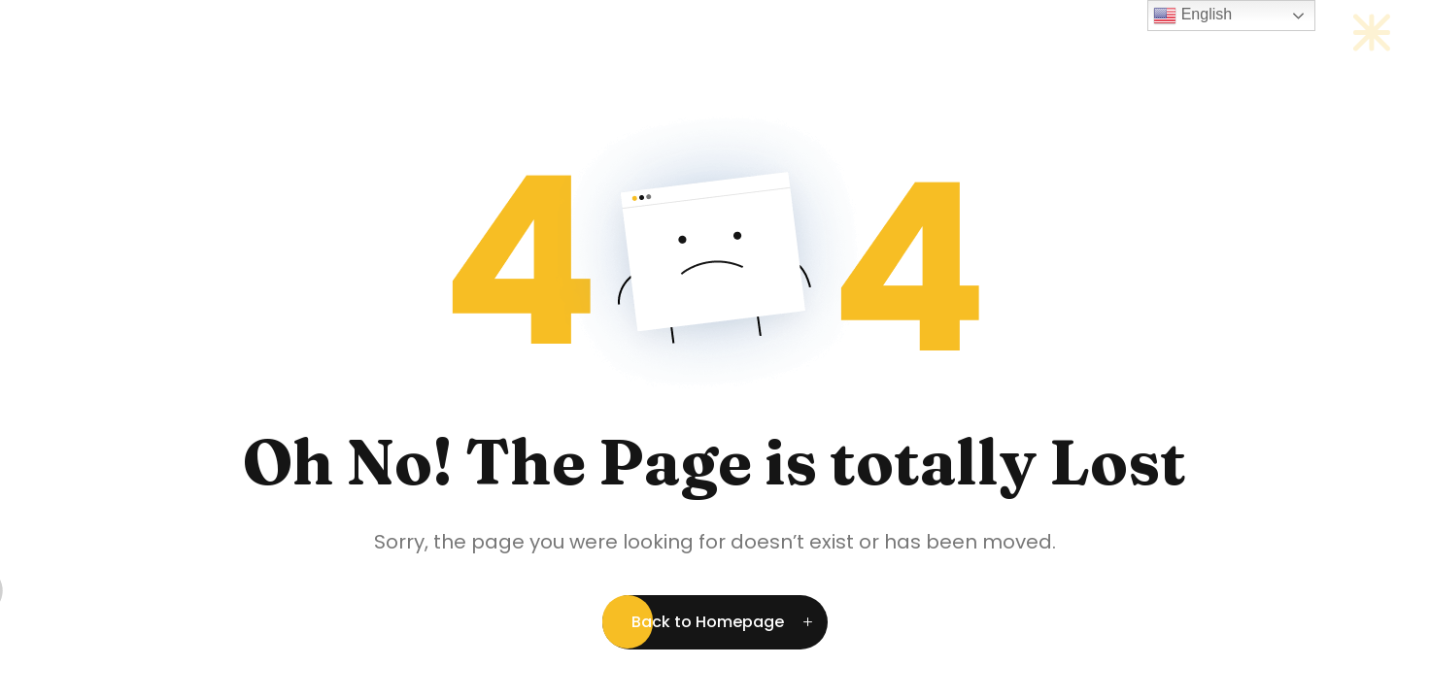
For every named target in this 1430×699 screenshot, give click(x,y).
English (1192, 15)
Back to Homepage (707, 622)
